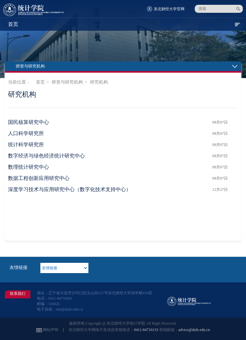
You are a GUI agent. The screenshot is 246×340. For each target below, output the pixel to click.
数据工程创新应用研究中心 (39, 178)
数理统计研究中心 (28, 167)
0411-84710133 (146, 330)
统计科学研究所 (26, 144)
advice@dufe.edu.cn (194, 330)
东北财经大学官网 (169, 9)
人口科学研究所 (26, 133)
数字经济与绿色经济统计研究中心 (46, 155)
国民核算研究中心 (28, 122)
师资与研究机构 (67, 82)
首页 (40, 82)
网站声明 (50, 330)
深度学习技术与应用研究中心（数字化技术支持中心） (69, 189)
